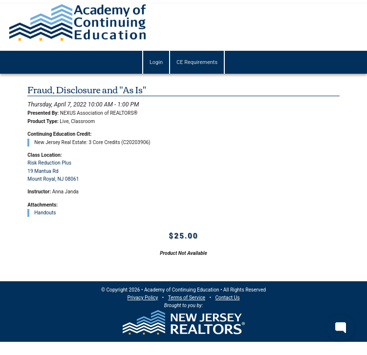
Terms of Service (186, 297)
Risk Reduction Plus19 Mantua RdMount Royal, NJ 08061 (53, 171)
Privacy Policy (143, 297)
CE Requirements (196, 62)
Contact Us (227, 297)
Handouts (45, 212)
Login (156, 62)
